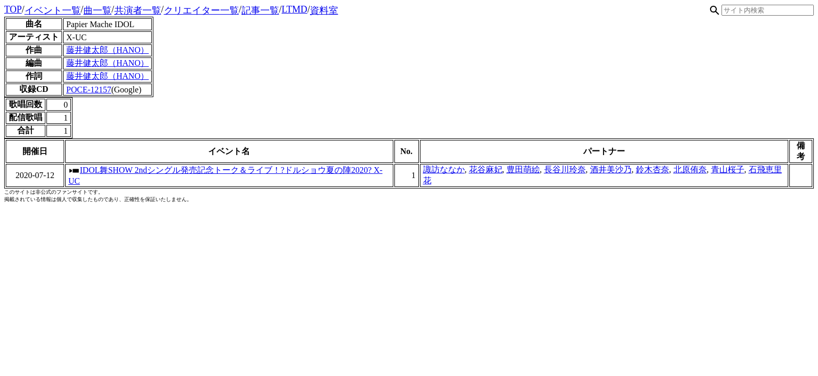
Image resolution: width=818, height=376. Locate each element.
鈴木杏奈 (652, 169)
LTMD (294, 9)
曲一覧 (97, 10)
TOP (13, 9)
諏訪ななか (444, 169)
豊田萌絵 (523, 169)
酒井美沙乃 (611, 169)
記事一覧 (260, 10)
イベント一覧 (53, 10)
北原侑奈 (690, 169)
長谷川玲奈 (565, 169)
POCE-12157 (88, 89)
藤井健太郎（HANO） (107, 49)
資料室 (324, 10)
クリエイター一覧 (201, 10)
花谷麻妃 (485, 169)
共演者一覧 (137, 10)
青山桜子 (727, 169)
